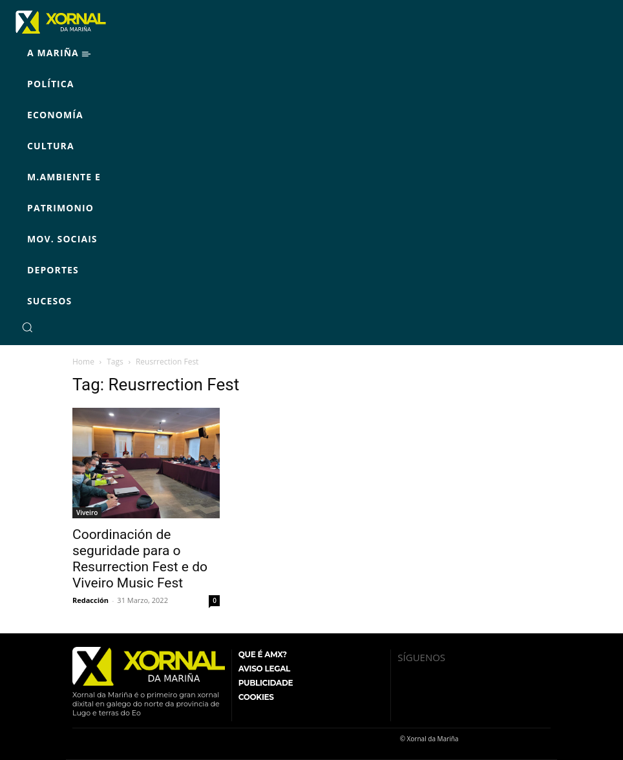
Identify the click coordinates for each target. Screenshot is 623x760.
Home (83, 361)
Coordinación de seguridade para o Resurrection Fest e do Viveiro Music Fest (139, 559)
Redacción (90, 600)
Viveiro (87, 512)
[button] (27, 327)
